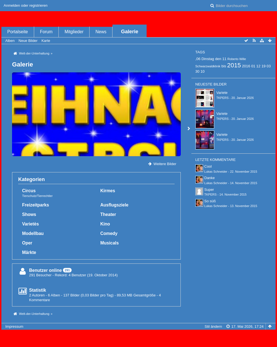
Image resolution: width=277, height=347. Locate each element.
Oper (27, 243)
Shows (29, 214)
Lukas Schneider (215, 171)
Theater (108, 214)
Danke (209, 178)
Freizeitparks (35, 205)
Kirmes (107, 190)
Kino (105, 224)
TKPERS (222, 97)
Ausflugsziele (114, 205)
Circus (29, 190)
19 (263, 66)
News (100, 31)
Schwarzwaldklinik (207, 66)
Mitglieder (74, 31)
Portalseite (17, 31)
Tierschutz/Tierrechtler (37, 196)
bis (223, 66)
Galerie (129, 31)
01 (253, 66)
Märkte (29, 252)
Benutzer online (45, 270)
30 (197, 71)
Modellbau (33, 233)
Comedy (109, 233)
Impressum (14, 326)
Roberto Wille (236, 59)
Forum (46, 31)
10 (202, 71)
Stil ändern (213, 326)
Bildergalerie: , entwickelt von (138, 340)
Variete (221, 93)
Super (209, 189)
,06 (197, 59)
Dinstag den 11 (213, 59)
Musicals (109, 243)
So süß (210, 201)
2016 (246, 66)
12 (258, 66)
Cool (208, 166)
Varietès (30, 224)
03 (269, 66)
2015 (234, 65)
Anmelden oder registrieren (26, 5)
